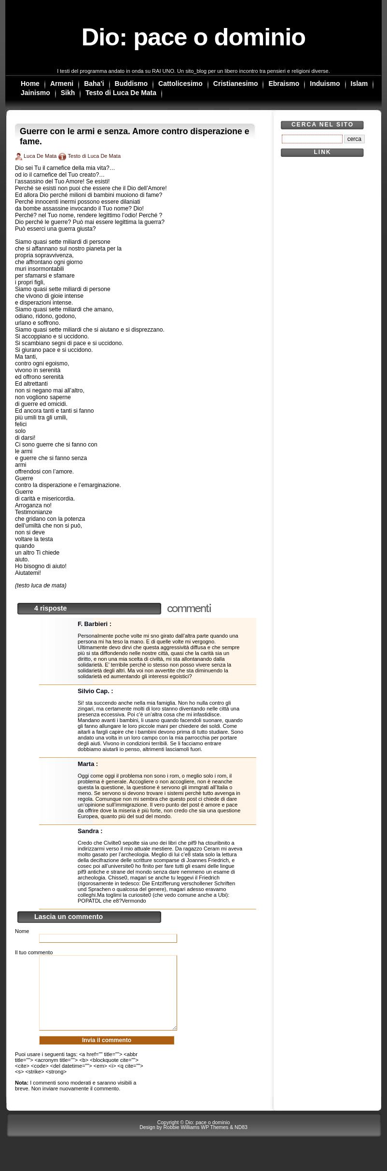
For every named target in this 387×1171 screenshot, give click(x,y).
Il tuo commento (34, 952)
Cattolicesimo (180, 83)
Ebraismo (283, 83)
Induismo (325, 83)
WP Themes (214, 1141)
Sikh (68, 93)
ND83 (241, 1141)
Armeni (61, 83)
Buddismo (131, 83)
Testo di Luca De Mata (120, 93)
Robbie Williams (182, 1141)
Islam (359, 83)
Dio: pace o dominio (193, 37)
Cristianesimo (235, 83)
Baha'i (94, 83)
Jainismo (35, 93)
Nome (22, 931)
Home (30, 83)
